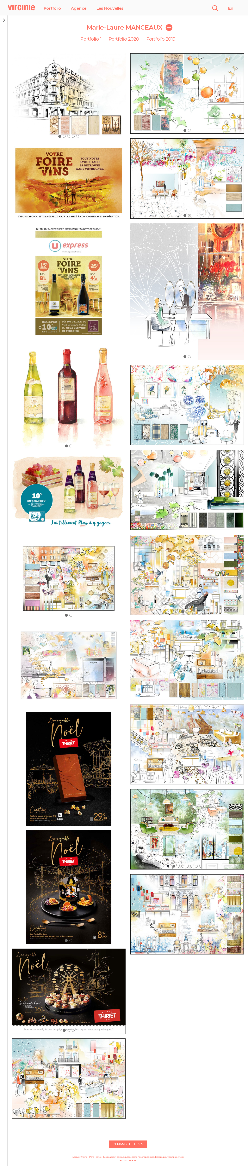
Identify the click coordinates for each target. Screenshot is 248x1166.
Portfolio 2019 (161, 39)
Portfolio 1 (90, 39)
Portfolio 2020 (123, 39)
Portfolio (52, 8)
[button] (59, 136)
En (230, 8)
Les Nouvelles (109, 8)
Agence (78, 8)
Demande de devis (128, 1144)
